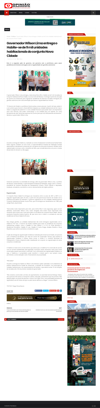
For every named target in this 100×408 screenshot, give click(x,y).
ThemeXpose (13, 406)
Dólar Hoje (70, 298)
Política (13, 36)
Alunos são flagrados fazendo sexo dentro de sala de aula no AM (83, 242)
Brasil (20, 12)
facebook (61, 319)
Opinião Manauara (76, 258)
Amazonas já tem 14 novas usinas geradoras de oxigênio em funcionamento (83, 249)
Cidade (27, 12)
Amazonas (13, 12)
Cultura (34, 12)
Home (8, 36)
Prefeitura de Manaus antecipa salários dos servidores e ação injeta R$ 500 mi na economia (85, 237)
